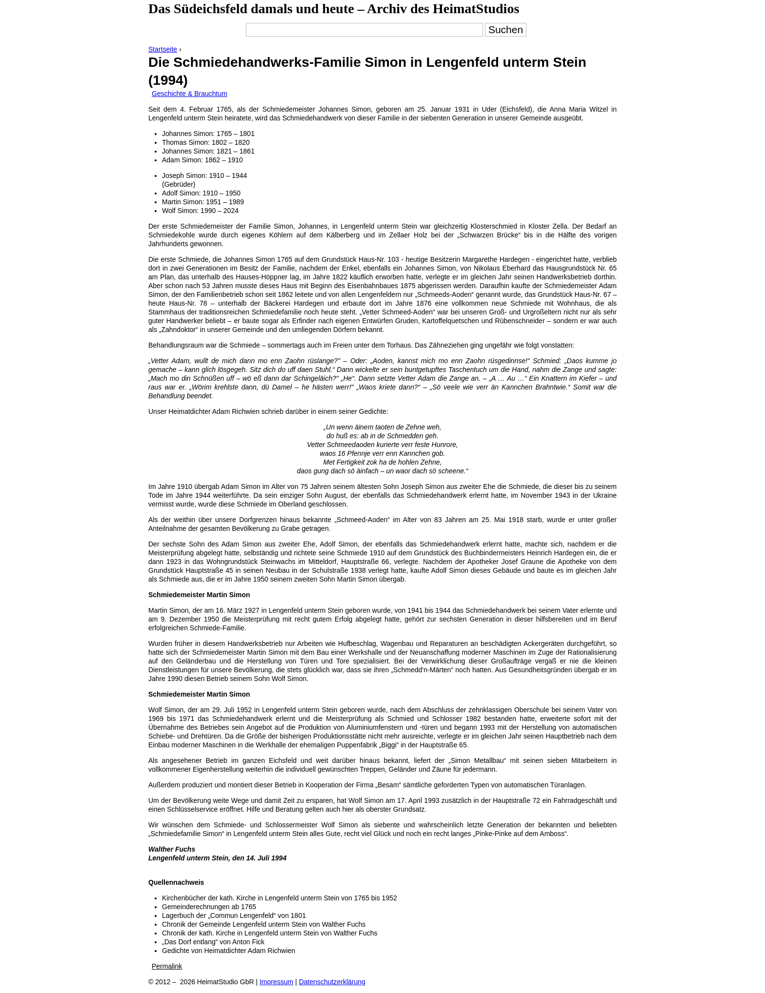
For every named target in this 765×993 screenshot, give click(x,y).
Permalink (167, 966)
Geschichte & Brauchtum (189, 93)
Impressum (276, 982)
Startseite (162, 49)
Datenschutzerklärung (332, 982)
